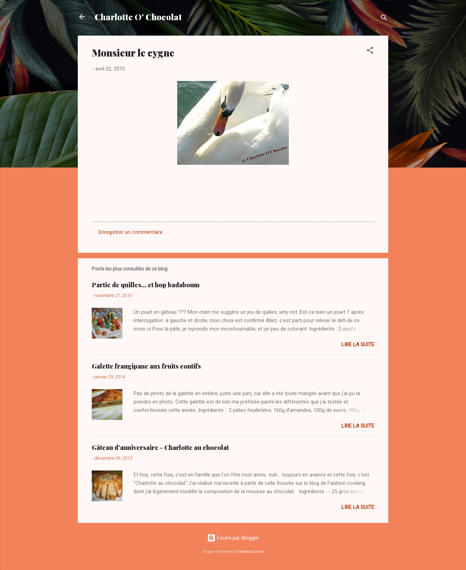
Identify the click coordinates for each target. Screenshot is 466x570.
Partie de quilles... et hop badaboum (146, 285)
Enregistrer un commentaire (131, 232)
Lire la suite (357, 344)
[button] (370, 51)
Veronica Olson (251, 551)
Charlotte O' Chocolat (138, 16)
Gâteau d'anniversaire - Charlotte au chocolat (160, 447)
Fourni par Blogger (233, 538)
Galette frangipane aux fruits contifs (146, 366)
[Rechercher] (384, 19)
